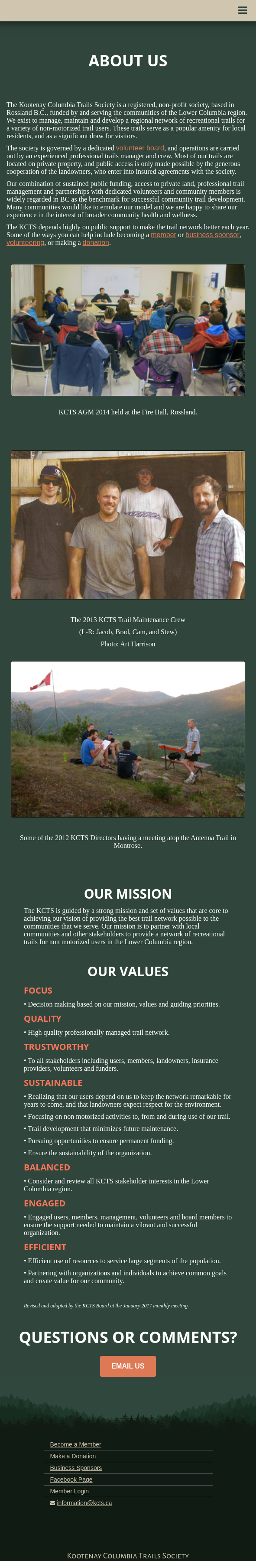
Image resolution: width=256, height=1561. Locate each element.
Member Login (69, 1491)
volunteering (25, 242)
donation (96, 242)
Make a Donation (73, 1456)
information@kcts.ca (84, 1502)
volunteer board (140, 148)
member (163, 234)
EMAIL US (127, 1366)
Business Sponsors (76, 1467)
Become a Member (75, 1444)
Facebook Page (71, 1479)
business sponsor (212, 234)
